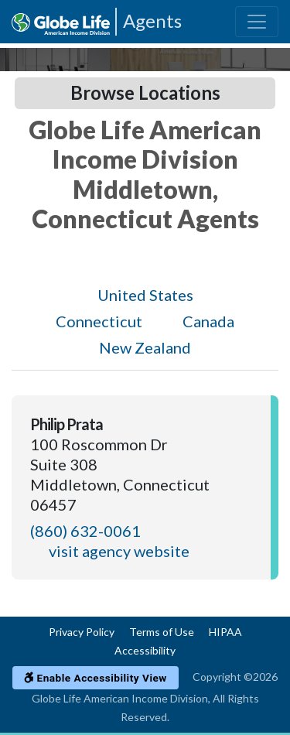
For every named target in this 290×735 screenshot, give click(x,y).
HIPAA (225, 631)
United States (145, 294)
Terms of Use (161, 631)
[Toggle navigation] (256, 21)
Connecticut (99, 321)
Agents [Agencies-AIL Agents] (152, 20)
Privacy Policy (81, 631)
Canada (208, 321)
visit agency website (119, 551)
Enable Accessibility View (95, 678)
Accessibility (145, 650)
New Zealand (145, 347)
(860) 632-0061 (85, 530)
